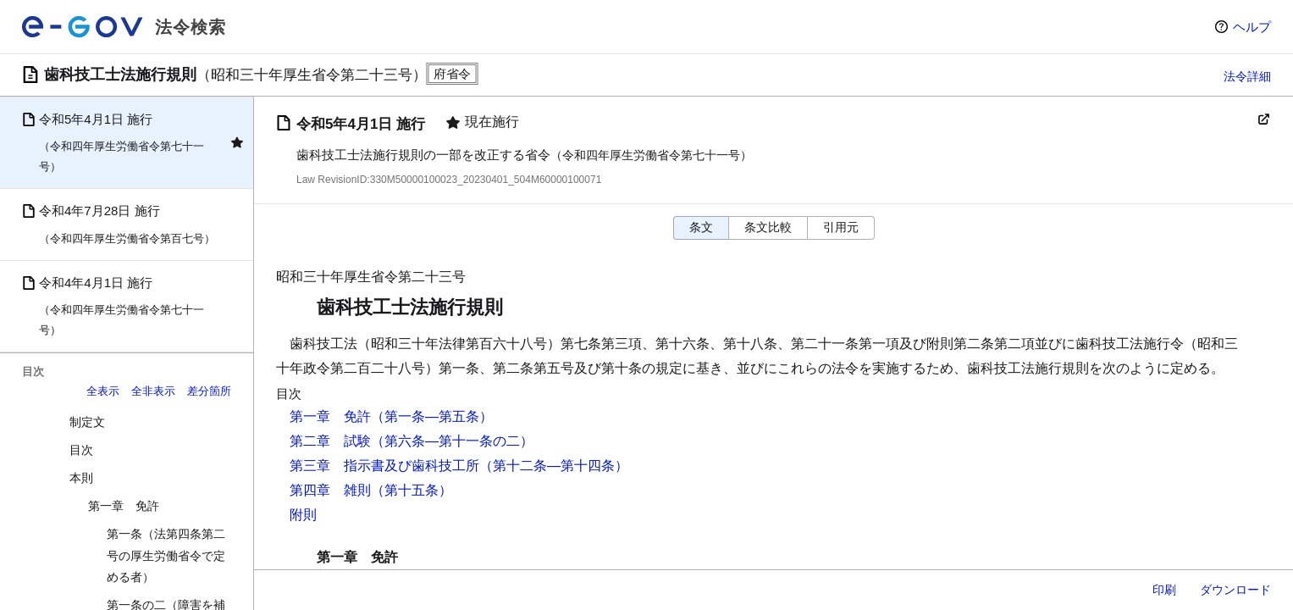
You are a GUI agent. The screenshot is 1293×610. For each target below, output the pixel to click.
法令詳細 (1247, 76)
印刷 (1164, 589)
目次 (81, 450)
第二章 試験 (330, 441)
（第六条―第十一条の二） (452, 441)
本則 (81, 478)
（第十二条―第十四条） (553, 465)
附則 (303, 514)
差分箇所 (209, 391)
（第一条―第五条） (432, 416)
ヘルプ (1252, 26)
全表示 (102, 391)
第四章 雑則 (330, 490)
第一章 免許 (123, 506)
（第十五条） (411, 490)
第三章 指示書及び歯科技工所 (384, 465)
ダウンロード (1235, 589)
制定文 (87, 422)
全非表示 (153, 391)
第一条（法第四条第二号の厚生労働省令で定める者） (166, 555)
